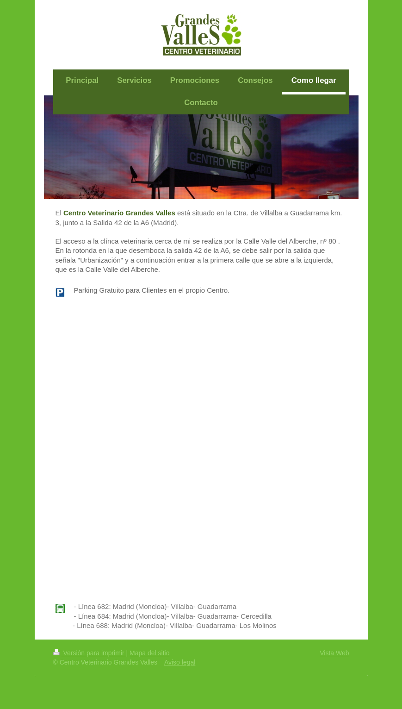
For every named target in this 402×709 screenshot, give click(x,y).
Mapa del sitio (149, 653)
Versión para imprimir (89, 653)
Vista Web (334, 653)
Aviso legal (179, 662)
